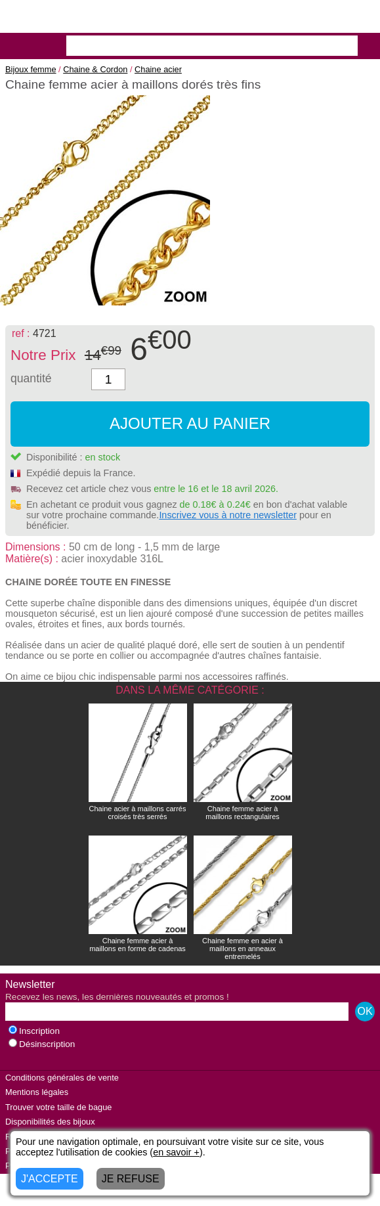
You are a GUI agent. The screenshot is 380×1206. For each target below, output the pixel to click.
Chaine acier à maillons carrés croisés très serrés (137, 812)
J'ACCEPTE (49, 1178)
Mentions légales (36, 1092)
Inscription (34, 1031)
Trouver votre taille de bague (58, 1107)
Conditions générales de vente (62, 1078)
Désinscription (42, 1044)
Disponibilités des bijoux (50, 1122)
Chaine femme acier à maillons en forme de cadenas (137, 944)
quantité (31, 378)
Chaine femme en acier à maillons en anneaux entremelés (242, 948)
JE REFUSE (130, 1178)
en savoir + (176, 1152)
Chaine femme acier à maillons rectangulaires (242, 812)
